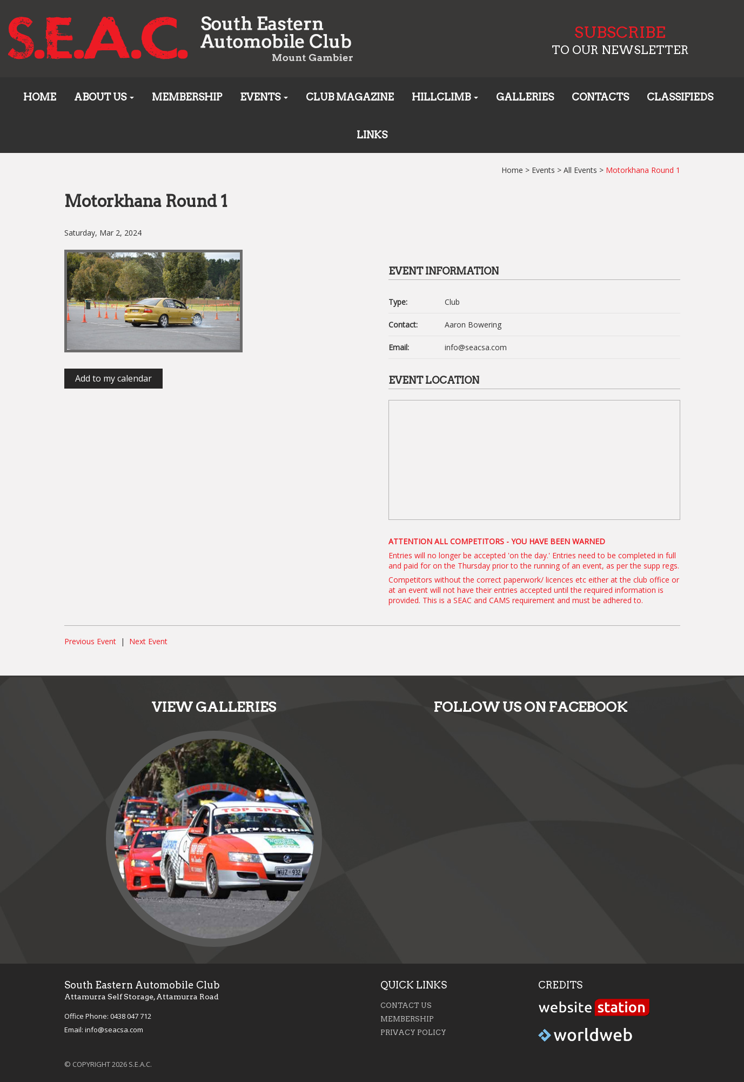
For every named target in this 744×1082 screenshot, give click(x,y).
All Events (580, 170)
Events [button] (264, 97)
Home (39, 97)
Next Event (148, 641)
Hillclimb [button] (445, 97)
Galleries (525, 97)
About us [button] (104, 97)
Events (543, 170)
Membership (187, 97)
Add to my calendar (113, 378)
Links (372, 135)
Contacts (600, 97)
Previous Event (90, 641)
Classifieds (680, 97)
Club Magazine (350, 97)
